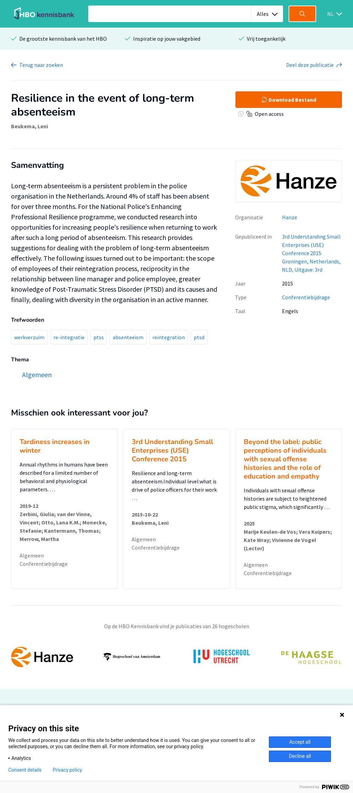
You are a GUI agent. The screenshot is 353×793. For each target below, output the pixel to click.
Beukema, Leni (29, 126)
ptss (98, 337)
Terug (41, 65)
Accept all (300, 742)
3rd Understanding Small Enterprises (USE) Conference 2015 (172, 450)
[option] (176, 656)
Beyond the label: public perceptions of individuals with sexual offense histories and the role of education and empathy (285, 459)
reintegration (168, 337)
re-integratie (68, 337)
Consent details (25, 770)
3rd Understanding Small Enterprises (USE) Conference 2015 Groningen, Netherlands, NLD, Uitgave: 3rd (311, 253)
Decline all (300, 756)
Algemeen (32, 555)
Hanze (289, 217)
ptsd (199, 337)
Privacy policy (67, 770)
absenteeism (128, 337)
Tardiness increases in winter (55, 446)
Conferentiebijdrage (306, 297)
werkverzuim (29, 337)
